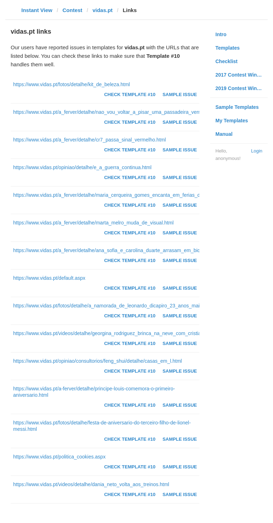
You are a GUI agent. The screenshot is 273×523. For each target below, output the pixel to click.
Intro (220, 34)
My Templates (231, 120)
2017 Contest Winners (241, 75)
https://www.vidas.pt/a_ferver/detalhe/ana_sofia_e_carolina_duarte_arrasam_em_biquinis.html (117, 250)
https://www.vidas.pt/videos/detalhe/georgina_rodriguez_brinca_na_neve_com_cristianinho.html (118, 333)
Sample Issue (179, 94)
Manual (223, 134)
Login (256, 151)
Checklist (226, 61)
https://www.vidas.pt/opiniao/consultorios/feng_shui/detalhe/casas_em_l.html (97, 361)
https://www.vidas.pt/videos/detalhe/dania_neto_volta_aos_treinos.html (91, 484)
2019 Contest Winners (241, 88)
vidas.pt (102, 10)
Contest (72, 10)
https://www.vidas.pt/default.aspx (49, 278)
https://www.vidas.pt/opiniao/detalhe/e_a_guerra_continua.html (82, 167)
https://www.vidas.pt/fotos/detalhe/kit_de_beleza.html (71, 84)
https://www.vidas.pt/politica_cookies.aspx (59, 457)
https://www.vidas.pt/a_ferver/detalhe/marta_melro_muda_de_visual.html (93, 223)
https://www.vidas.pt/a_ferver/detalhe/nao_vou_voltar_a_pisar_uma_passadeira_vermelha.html (118, 112)
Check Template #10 (129, 94)
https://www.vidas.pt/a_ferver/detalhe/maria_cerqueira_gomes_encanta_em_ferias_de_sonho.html (121, 195)
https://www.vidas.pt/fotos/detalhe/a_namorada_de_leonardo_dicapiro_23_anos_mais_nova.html (119, 305)
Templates (227, 48)
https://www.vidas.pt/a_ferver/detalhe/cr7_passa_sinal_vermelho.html (89, 140)
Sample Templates (237, 107)
